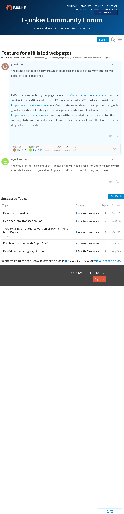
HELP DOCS (111, 9)
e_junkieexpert (20, 159)
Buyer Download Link (17, 213)
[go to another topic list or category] (119, 39)
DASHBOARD (105, 12)
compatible (97, 58)
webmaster (78, 58)
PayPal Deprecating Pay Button (23, 251)
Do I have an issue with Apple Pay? (25, 243)
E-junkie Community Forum (62, 20)
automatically (40, 58)
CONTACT (96, 9)
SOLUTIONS (71, 6)
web (49, 58)
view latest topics (107, 261)
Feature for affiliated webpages (36, 53)
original (106, 58)
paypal (6, 236)
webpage (68, 58)
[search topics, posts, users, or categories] (113, 39)
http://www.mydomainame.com (83, 95)
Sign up (99, 279)
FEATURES (86, 6)
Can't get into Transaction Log (22, 221)
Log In (103, 39)
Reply (116, 196)
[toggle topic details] (114, 148)
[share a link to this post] (117, 136)
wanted (55, 58)
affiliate (30, 58)
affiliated (88, 58)
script (61, 58)
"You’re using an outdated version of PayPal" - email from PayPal (36, 230)
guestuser (17, 64)
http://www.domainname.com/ (30, 105)
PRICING (99, 6)
